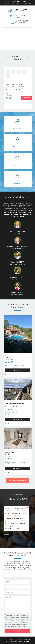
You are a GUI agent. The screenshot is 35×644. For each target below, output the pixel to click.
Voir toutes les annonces (17, 481)
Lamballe (8, 405)
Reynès (7, 358)
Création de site (15, 641)
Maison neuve (9, 452)
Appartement (9, 407)
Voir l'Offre (16, 370)
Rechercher (26, 97)
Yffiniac (7, 454)
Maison (7, 359)
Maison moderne (10, 356)
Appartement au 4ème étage (14, 403)
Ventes (7, 374)
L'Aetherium (26, 641)
